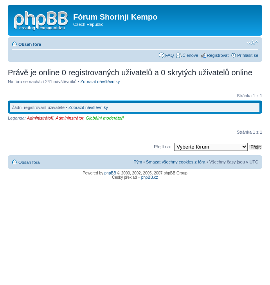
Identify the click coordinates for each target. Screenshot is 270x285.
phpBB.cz (149, 177)
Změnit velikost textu (252, 42)
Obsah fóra (29, 44)
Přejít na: (162, 146)
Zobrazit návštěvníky (100, 81)
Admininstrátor (69, 118)
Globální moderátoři (105, 118)
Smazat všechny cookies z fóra (175, 162)
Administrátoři (40, 118)
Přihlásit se (247, 55)
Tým (138, 162)
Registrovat (218, 55)
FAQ (169, 55)
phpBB (110, 173)
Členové (190, 55)
